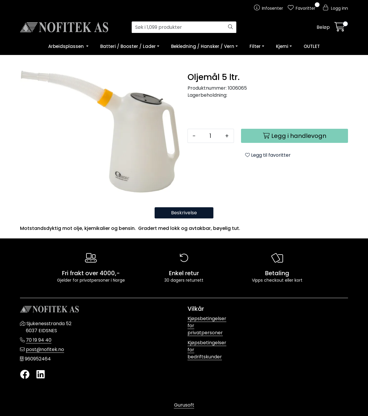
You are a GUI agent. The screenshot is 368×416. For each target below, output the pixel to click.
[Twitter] (24, 375)
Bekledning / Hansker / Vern (202, 46)
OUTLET (312, 46)
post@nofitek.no (45, 349)
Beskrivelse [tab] (184, 212)
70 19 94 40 (38, 340)
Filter (255, 46)
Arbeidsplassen (66, 46)
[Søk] (178, 27)
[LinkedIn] (40, 375)
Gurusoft (184, 405)
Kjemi (282, 46)
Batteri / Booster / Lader (128, 46)
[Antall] (210, 136)
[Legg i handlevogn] (294, 136)
